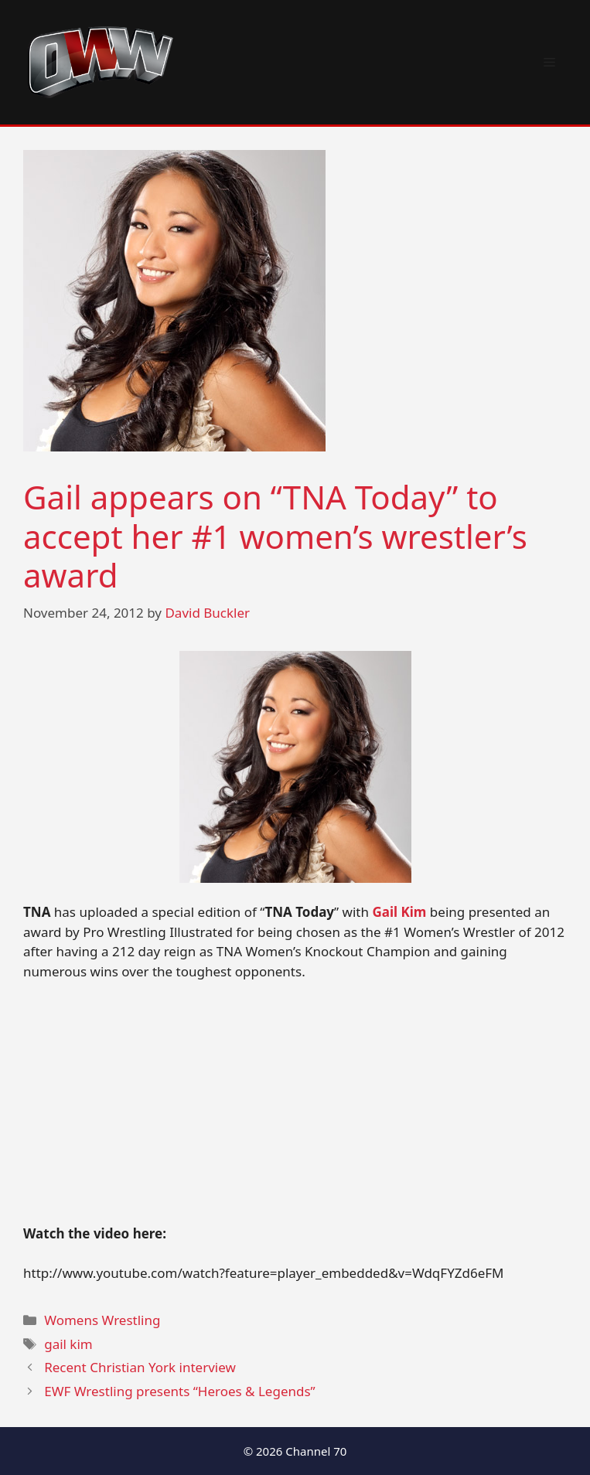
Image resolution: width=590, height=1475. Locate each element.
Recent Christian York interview (140, 1367)
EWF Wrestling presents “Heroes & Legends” (179, 1391)
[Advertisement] (295, 1109)
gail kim (68, 1344)
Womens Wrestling (102, 1320)
